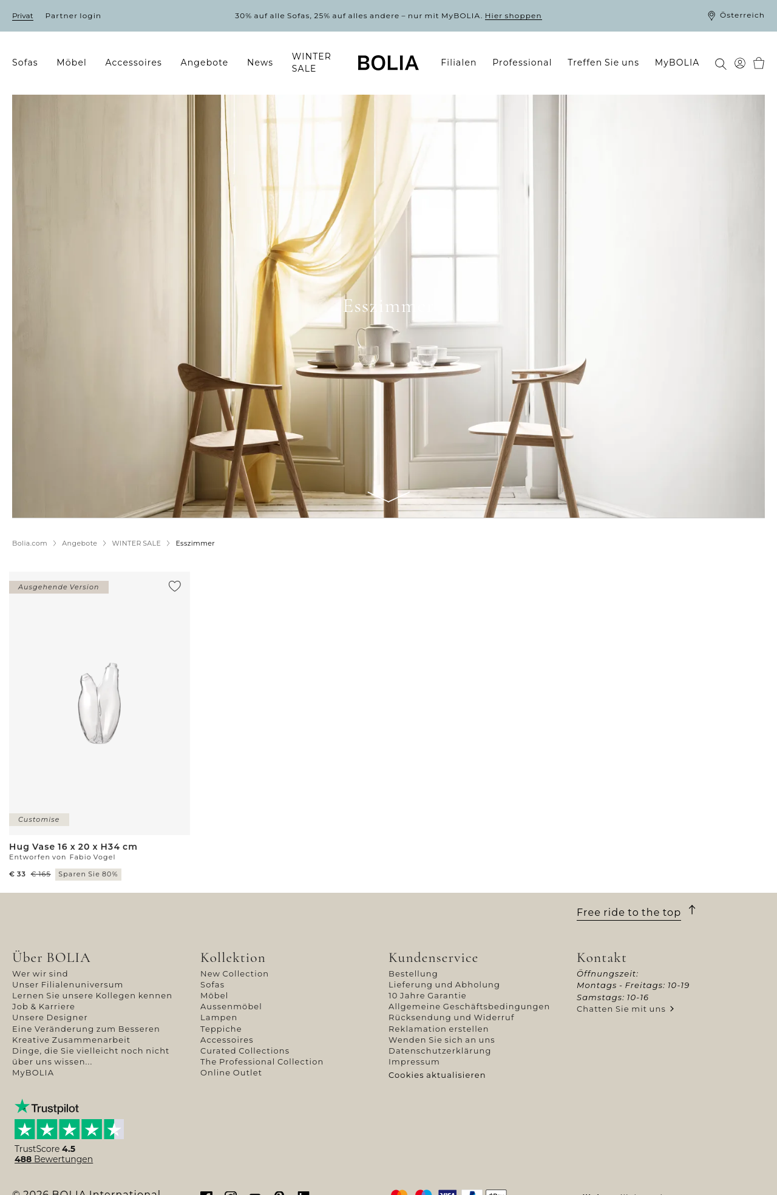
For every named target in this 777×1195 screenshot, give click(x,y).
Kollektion (233, 957)
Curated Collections (245, 1050)
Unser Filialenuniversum (68, 984)
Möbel (214, 995)
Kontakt (602, 957)
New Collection (234, 973)
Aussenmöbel (231, 1006)
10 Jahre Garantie (427, 995)
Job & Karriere (43, 1006)
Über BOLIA (51, 957)
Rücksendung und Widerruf (451, 1017)
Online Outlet (231, 1072)
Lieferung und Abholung (444, 984)
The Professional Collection (262, 1061)
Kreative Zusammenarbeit (71, 1039)
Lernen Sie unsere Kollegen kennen (92, 995)
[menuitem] (29, 63)
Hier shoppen (513, 15)
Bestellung (413, 973)
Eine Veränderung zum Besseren (86, 1029)
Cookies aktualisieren (437, 1075)
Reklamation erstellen (438, 1029)
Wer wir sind (40, 973)
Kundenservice (433, 957)
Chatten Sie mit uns (621, 1009)
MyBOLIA (33, 1072)
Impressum (414, 1061)
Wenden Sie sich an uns (441, 1039)
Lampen (218, 1017)
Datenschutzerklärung (440, 1050)
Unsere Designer (50, 1017)
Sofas (212, 984)
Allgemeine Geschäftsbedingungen (469, 1006)
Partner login (74, 15)
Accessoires (227, 1039)
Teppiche (221, 1029)
